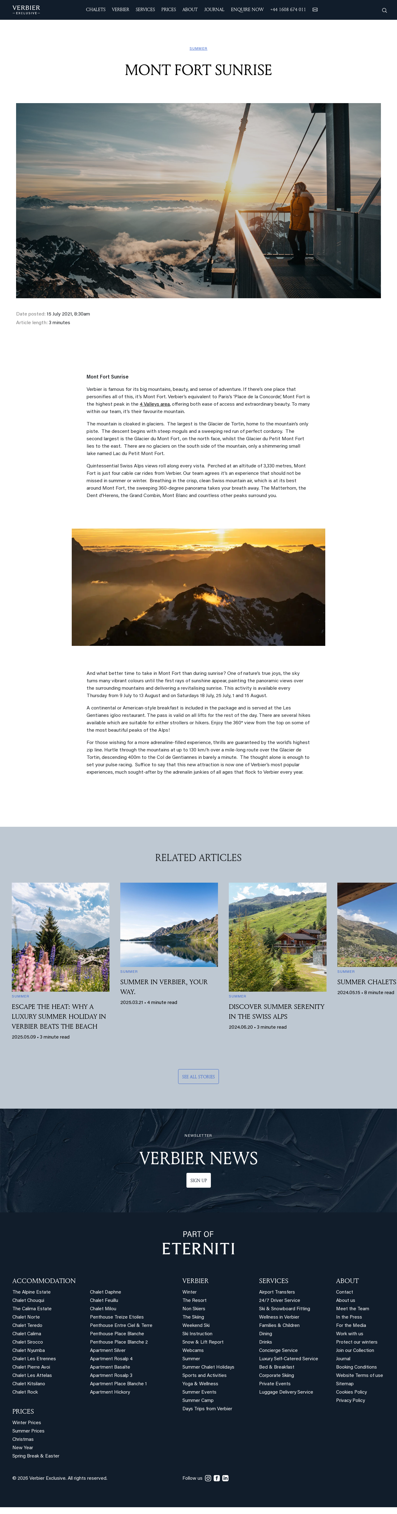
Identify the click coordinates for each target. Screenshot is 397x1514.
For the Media (351, 1326)
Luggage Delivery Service (286, 1392)
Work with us (349, 1334)
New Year (22, 1448)
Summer (191, 1359)
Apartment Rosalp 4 (111, 1359)
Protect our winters (357, 1342)
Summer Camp (198, 1401)
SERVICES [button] (145, 9)
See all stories (198, 1077)
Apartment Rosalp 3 (111, 1376)
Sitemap (345, 1384)
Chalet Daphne (105, 1292)
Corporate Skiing (276, 1376)
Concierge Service (278, 1351)
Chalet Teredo (27, 1326)
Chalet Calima (26, 1334)
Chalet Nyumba (28, 1351)
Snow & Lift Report (203, 1342)
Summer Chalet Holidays (208, 1367)
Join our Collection (355, 1351)
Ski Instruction (197, 1334)
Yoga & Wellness (200, 1384)
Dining (265, 1334)
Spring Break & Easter (35, 1456)
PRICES (23, 1411)
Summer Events (199, 1392)
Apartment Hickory (110, 1392)
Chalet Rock (25, 1392)
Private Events (275, 1384)
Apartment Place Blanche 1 (118, 1384)
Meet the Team (352, 1309)
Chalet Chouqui (28, 1301)
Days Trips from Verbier (207, 1409)
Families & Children (279, 1326)
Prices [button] (168, 9)
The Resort (194, 1301)
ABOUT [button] (190, 9)
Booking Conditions (356, 1367)
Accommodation (44, 1280)
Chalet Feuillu (104, 1301)
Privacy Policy (350, 1401)
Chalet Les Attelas (32, 1376)
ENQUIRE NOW (247, 9)
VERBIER (195, 1280)
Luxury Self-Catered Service (288, 1359)
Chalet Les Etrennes (34, 1359)
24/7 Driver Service (279, 1301)
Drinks (265, 1342)
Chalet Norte (26, 1317)
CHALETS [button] (95, 9)
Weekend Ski (196, 1326)
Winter (189, 1292)
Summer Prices (28, 1431)
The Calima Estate (32, 1309)
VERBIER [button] (120, 9)
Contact (344, 1292)
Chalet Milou (103, 1309)
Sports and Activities (204, 1376)
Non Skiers (193, 1309)
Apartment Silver (108, 1351)
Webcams (193, 1351)
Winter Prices (26, 1423)
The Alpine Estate (31, 1292)
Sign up (198, 1180)
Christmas (23, 1439)
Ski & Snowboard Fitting (284, 1309)
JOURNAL (214, 9)
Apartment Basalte (110, 1367)
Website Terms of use (359, 1376)
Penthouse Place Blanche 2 (119, 1342)
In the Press (349, 1317)
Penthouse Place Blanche (117, 1334)
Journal (343, 1359)
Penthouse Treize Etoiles (117, 1317)
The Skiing (193, 1317)
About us (345, 1301)
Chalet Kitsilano (28, 1384)
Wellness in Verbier (279, 1317)
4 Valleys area (155, 404)
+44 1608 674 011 (288, 9)
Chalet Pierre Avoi (31, 1367)
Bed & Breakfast (276, 1367)
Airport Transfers (277, 1292)
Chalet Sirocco (27, 1342)
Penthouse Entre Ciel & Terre (121, 1326)
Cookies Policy (351, 1392)
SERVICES (273, 1280)
